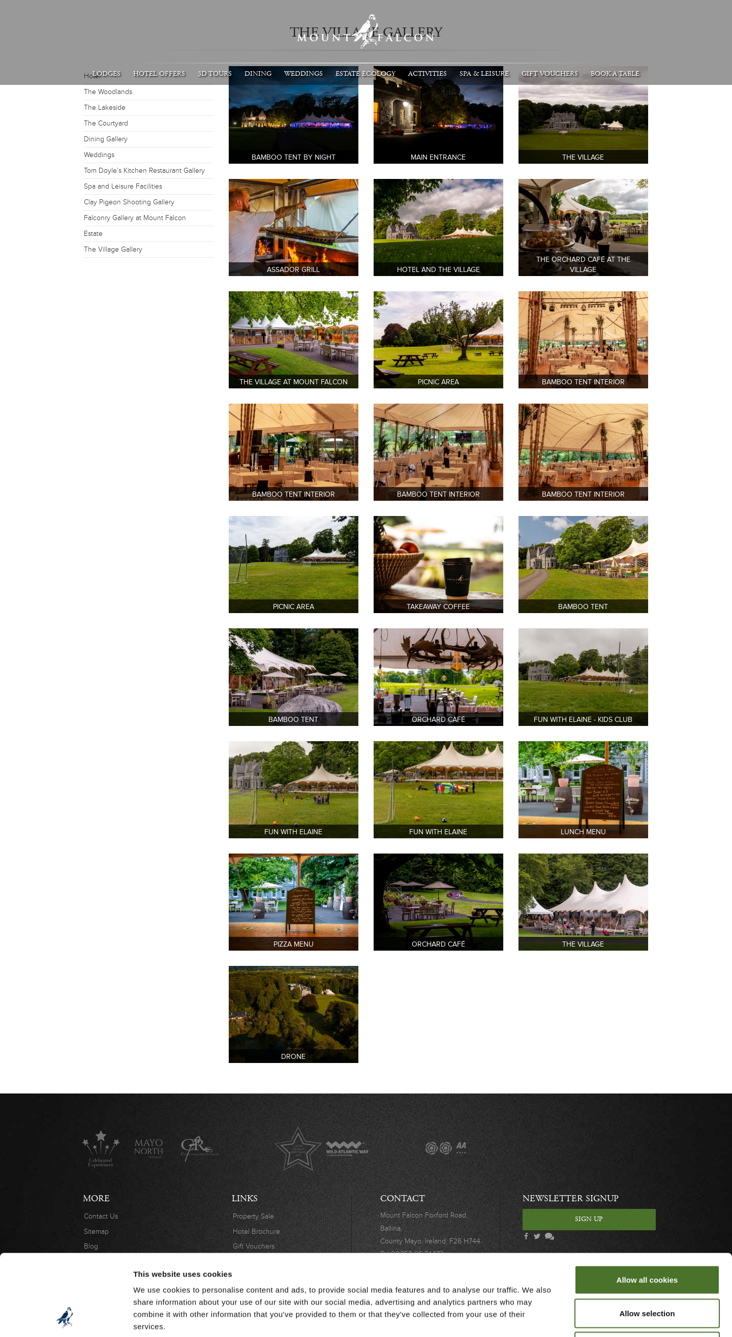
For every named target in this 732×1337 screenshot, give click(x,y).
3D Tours (215, 73)
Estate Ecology (365, 73)
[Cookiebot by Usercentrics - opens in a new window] (65, 1317)
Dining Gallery (106, 139)
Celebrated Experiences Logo (101, 1148)
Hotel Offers (159, 73)
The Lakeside (105, 107)
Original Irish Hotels (248, 1148)
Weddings (303, 73)
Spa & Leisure (484, 73)
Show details (533, 1317)
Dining (258, 73)
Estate (93, 233)
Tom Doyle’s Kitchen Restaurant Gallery (144, 170)
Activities (427, 73)
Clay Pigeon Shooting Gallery (129, 202)
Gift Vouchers (550, 73)
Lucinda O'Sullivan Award (298, 1148)
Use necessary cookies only (647, 1270)
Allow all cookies (647, 1203)
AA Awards (445, 1148)
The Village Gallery (113, 249)
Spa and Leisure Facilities (123, 186)
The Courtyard (106, 123)
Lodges (106, 73)
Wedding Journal (495, 1148)
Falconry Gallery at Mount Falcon (135, 218)
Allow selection (647, 1237)
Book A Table (615, 73)
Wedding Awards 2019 (544, 1148)
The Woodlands (108, 91)
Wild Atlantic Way (347, 1148)
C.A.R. (199, 1148)
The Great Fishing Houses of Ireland (396, 1148)
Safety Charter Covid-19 (593, 1148)
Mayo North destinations (150, 1148)
